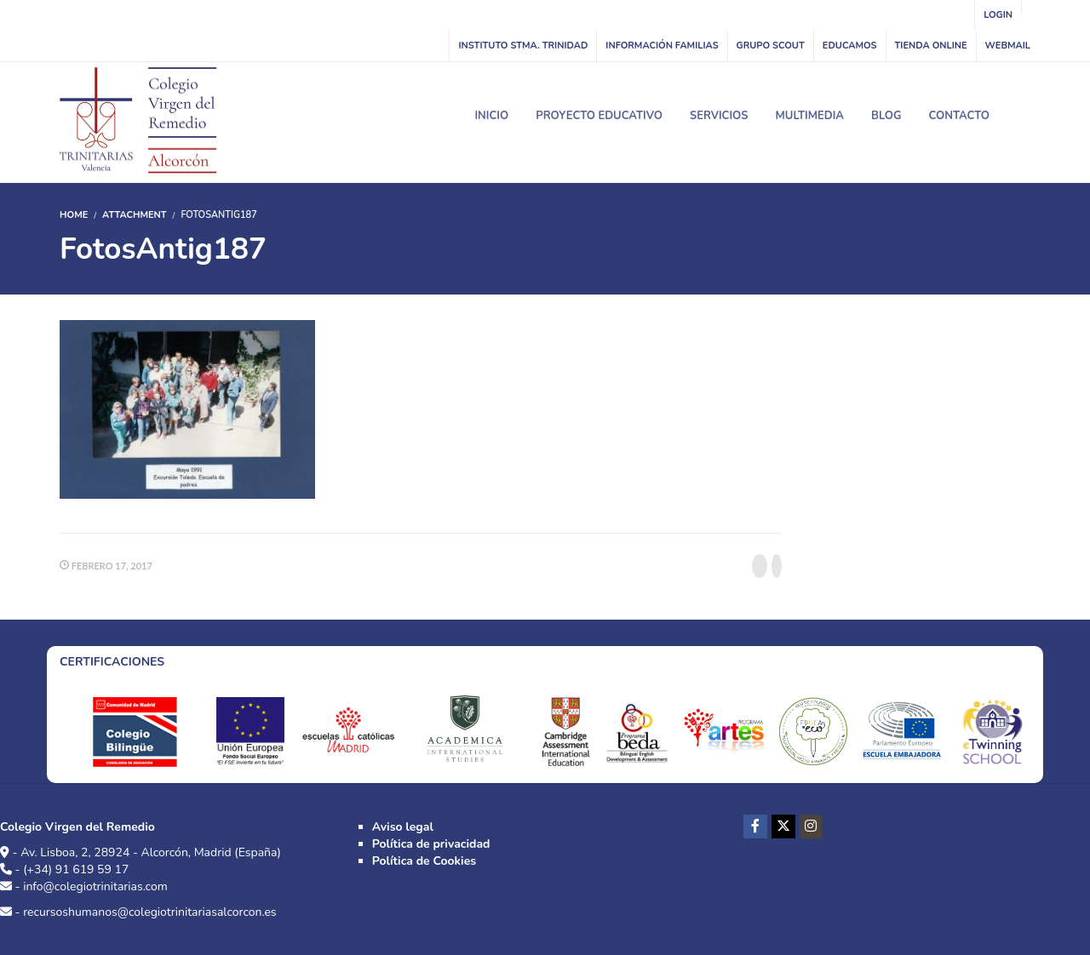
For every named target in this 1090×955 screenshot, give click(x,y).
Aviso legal (402, 827)
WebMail (1007, 45)
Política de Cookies (424, 861)
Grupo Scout (771, 45)
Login (998, 15)
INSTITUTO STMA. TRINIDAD (523, 45)
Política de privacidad (431, 844)
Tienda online (931, 45)
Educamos (850, 45)
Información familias (661, 45)
